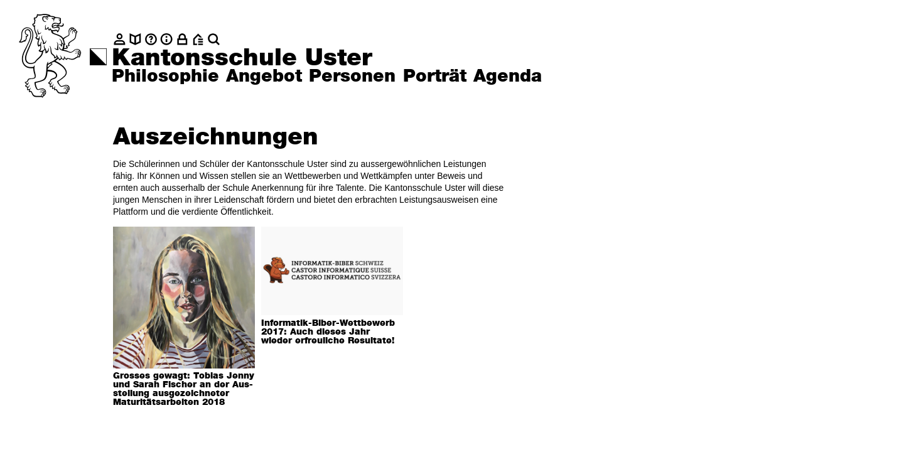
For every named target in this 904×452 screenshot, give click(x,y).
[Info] (167, 39)
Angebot (264, 76)
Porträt (434, 76)
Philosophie (165, 76)
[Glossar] (151, 39)
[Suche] (214, 39)
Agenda (507, 76)
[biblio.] (135, 39)
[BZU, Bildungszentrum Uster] (198, 39)
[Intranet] (182, 39)
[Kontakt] (119, 39)
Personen (352, 76)
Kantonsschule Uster (242, 58)
